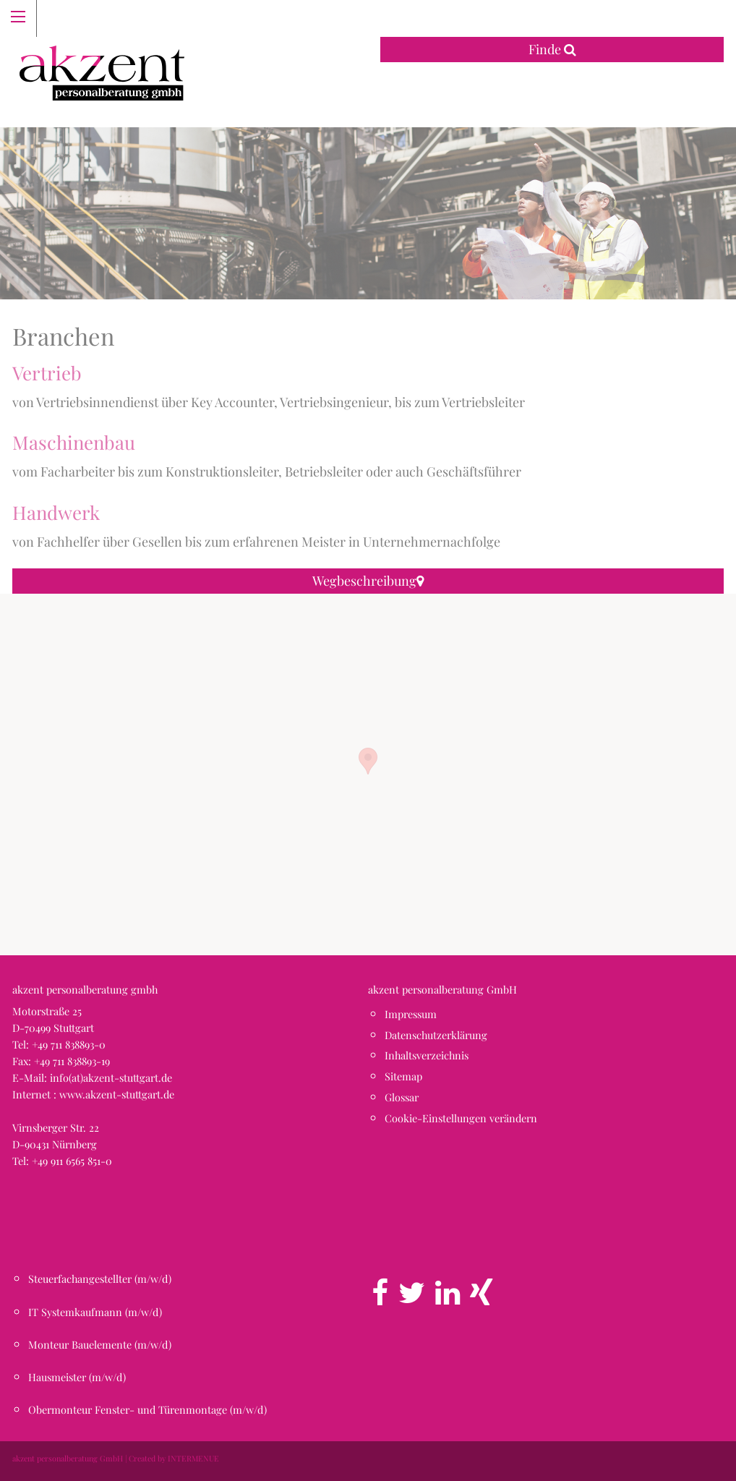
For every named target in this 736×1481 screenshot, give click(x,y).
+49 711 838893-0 (69, 1044)
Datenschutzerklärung (436, 1035)
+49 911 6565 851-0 (72, 1160)
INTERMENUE (193, 1458)
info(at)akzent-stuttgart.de (111, 1077)
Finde (552, 49)
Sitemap (403, 1076)
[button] (368, 761)
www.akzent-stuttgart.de (116, 1094)
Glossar (402, 1097)
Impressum (411, 1014)
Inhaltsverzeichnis (426, 1055)
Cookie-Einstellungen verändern (461, 1118)
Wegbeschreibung (368, 580)
